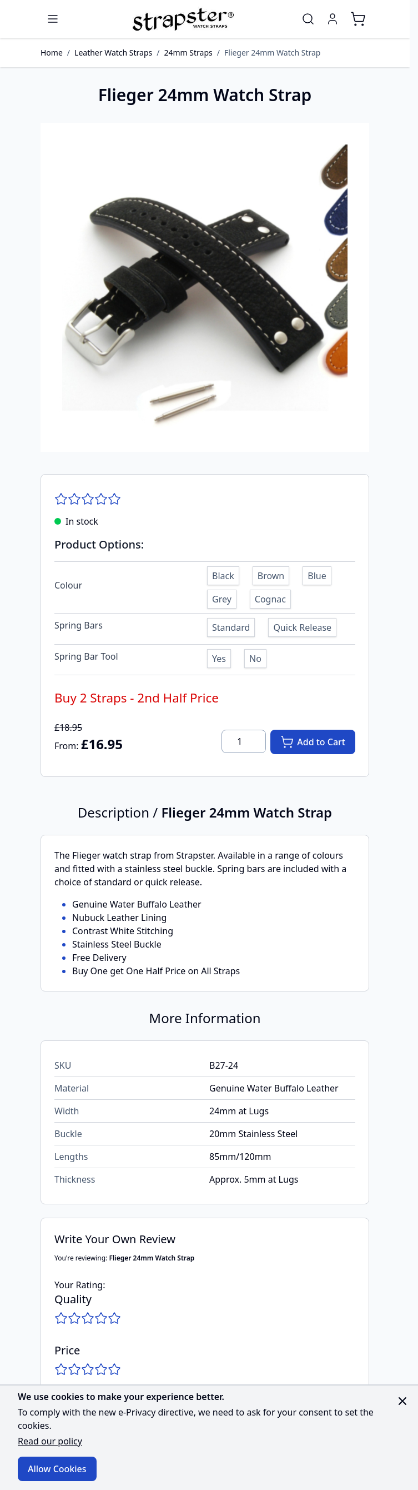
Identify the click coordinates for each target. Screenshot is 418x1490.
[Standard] (231, 626)
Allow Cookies (57, 1469)
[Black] (223, 574)
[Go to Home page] (181, 19)
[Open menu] (53, 19)
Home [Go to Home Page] (52, 52)
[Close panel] (402, 1401)
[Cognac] (270, 597)
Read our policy (50, 1441)
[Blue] (317, 574)
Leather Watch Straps (113, 52)
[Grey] (221, 597)
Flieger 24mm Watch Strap (272, 52)
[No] (255, 657)
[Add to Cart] (312, 742)
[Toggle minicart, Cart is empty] (358, 19)
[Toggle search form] (308, 19)
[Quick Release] (303, 626)
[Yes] (219, 657)
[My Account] (333, 19)
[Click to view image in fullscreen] (205, 287)
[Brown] (271, 574)
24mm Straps (188, 52)
